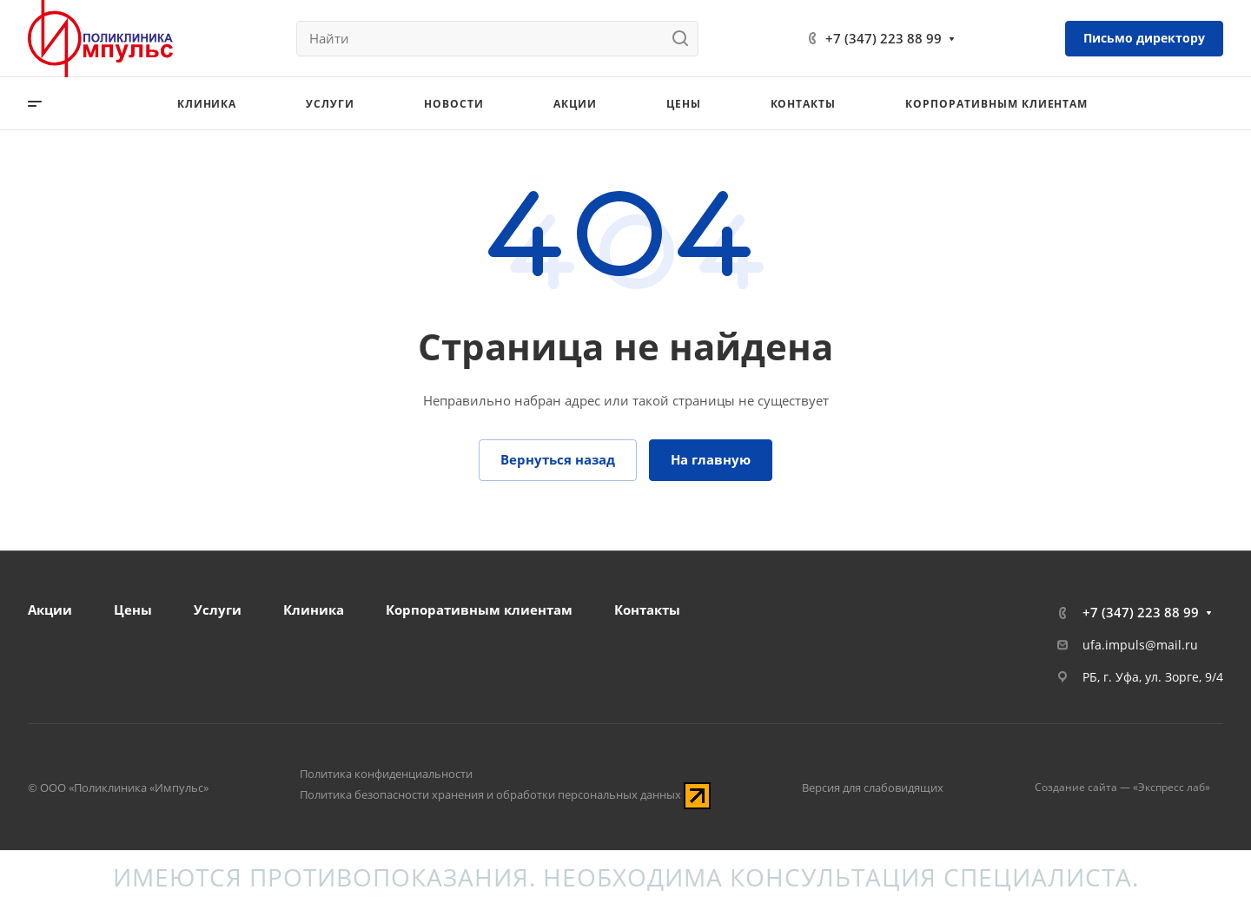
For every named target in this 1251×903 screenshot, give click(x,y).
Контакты (647, 609)
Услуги (218, 609)
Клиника (313, 609)
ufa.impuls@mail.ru (1140, 644)
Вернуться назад (557, 459)
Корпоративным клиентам (479, 609)
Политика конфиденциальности (386, 773)
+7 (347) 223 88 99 (883, 38)
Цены (133, 609)
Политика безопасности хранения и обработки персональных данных (490, 794)
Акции (50, 609)
